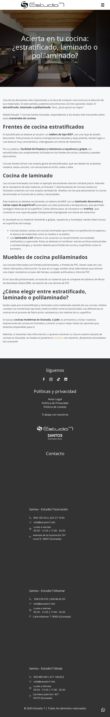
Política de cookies (55, 407)
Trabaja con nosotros (55, 414)
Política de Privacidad (55, 403)
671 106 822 (57, 676)
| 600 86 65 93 (57, 599)
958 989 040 (41, 676)
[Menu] (104, 5)
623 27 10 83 (57, 517)
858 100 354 (41, 517)
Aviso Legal (55, 399)
